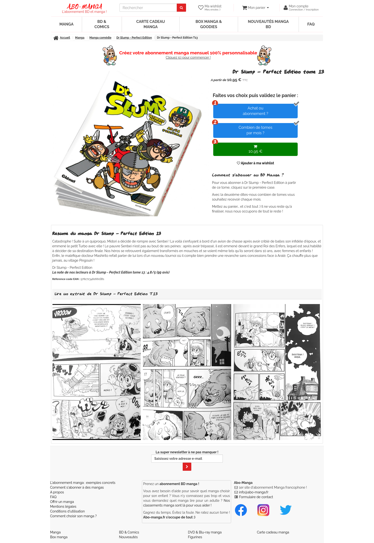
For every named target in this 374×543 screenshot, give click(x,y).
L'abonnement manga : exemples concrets (82, 483)
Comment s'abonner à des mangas (77, 487)
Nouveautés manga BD (268, 24)
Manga (66, 24)
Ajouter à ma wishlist (255, 163)
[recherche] (148, 8)
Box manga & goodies (209, 24)
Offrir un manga (62, 502)
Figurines (195, 537)
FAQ (311, 24)
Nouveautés (128, 537)
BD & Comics (101, 24)
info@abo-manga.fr (253, 492)
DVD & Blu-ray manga (205, 532)
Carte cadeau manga (150, 24)
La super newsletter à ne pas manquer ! (187, 460)
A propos (57, 492)
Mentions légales (63, 506)
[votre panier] (255, 8)
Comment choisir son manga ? (73, 516)
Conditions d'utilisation (67, 511)
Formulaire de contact (256, 497)
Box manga (59, 537)
